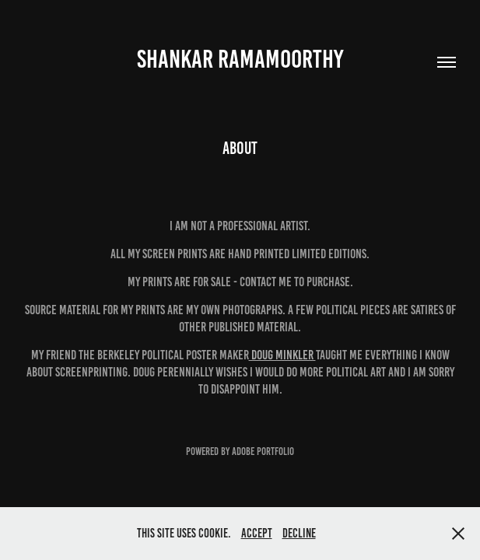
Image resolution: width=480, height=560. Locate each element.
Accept (256, 533)
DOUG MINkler (282, 355)
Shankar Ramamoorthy (240, 59)
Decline (299, 533)
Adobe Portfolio (263, 451)
